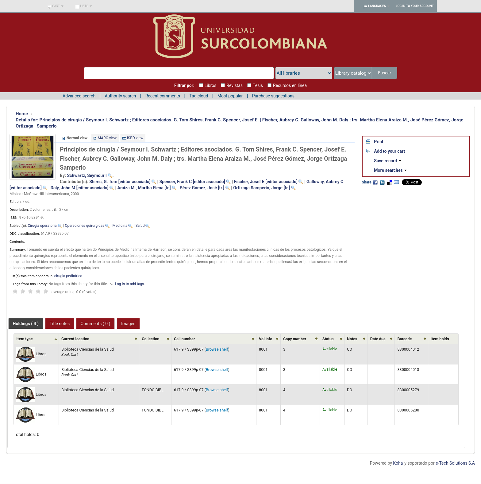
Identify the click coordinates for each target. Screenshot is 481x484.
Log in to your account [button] (415, 6)
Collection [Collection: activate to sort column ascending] (150, 338)
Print (378, 141)
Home (22, 113)
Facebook (375, 182)
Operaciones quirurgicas (84, 225)
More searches (390, 170)
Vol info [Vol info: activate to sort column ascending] (265, 338)
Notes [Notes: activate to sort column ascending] (352, 338)
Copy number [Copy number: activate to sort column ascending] (294, 338)
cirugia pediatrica (68, 276)
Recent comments (162, 95)
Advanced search (79, 95)
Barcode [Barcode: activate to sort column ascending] (404, 338)
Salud (140, 225)
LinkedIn (382, 182)
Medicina (120, 225)
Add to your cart (389, 151)
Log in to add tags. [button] (130, 284)
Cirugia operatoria (42, 225)
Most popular (230, 95)
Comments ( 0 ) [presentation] (95, 323)
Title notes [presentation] (60, 323)
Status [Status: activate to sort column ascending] (328, 338)
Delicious (389, 182)
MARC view (107, 138)
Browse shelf (217, 349)
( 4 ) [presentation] (26, 323)
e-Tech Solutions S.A (455, 463)
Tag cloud (198, 95)
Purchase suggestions (273, 95)
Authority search (120, 95)
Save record (387, 160)
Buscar (384, 72)
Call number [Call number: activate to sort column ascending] (184, 338)
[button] (55, 6)
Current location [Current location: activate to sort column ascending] (75, 338)
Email (396, 182)
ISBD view (135, 138)
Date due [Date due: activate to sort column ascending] (378, 338)
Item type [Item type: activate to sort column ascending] (24, 338)
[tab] (25, 323)
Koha (398, 463)
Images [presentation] (128, 323)
